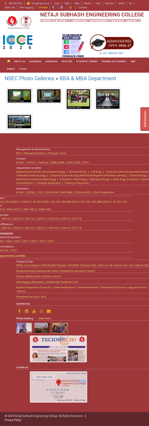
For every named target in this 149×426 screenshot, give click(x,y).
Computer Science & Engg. (87, 175)
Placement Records (83, 296)
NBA (76, 3)
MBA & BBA (113, 162)
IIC (130, 3)
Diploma (99, 162)
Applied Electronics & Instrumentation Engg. (97, 171)
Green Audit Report (120, 287)
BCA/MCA (108, 191)
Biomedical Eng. (134, 171)
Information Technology (129, 178)
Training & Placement (132, 182)
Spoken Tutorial (108, 276)
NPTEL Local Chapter (84, 264)
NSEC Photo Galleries (29, 78)
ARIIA (121, 3)
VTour (22, 69)
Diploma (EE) (139, 191)
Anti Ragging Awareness (86, 281)
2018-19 (8, 218)
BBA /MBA (123, 191)
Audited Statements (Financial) (90, 287)
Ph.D (97, 191)
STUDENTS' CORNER (86, 61)
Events (11, 69)
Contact (82, 7)
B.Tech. (77, 162)
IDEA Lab (10, 7)
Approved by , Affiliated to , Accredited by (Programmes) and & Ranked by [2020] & (90, 21)
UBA (97, 3)
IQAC (57, 3)
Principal (109, 152)
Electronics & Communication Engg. (93, 178)
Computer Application (105, 182)
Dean (119, 152)
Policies (77, 290)
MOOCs (109, 3)
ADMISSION (51, 61)
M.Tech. (87, 162)
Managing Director (91, 152)
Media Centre (89, 276)
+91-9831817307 (112, 53)
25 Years (43, 7)
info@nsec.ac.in (41, 3)
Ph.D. (143, 162)
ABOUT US (19, 61)
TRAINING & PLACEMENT (113, 61)
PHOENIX (130, 264)
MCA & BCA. (130, 162)
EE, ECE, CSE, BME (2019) (40, 201)
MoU (100, 296)
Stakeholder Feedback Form (118, 281)
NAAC (87, 3)
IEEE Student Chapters (110, 264)
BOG (75, 152)
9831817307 (15, 3)
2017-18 (20, 218)
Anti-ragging (27, 7)
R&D (67, 3)
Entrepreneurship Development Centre (94, 270)
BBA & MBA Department (88, 78)
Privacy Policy (13, 420)
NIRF (133, 61)
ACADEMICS (35, 61)
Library (76, 276)
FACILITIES (67, 61)
